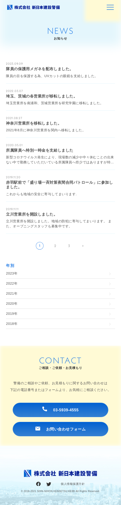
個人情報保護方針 (73, 484)
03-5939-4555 (60, 409)
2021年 (11, 293)
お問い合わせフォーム (60, 429)
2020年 (11, 303)
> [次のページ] (83, 246)
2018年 (11, 324)
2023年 (11, 273)
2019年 (11, 314)
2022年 (11, 283)
